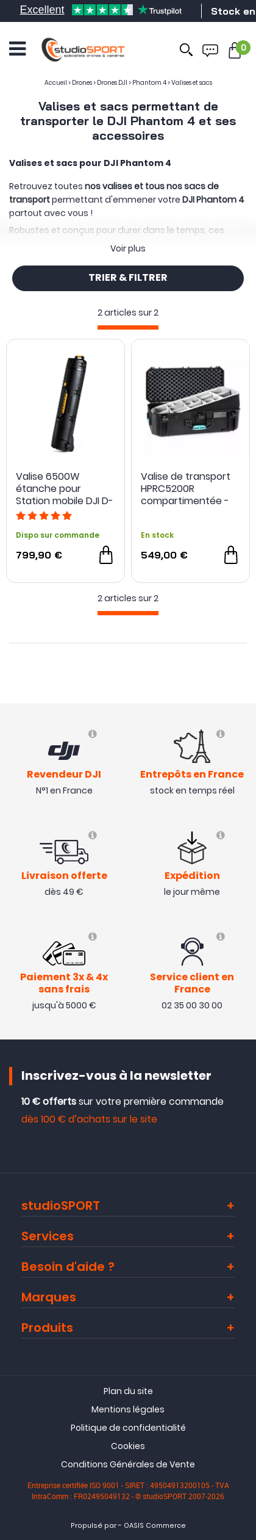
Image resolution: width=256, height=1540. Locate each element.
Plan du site (128, 1391)
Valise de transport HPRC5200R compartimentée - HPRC (185, 489)
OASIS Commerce (155, 1525)
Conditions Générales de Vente (128, 1464)
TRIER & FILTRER (128, 278)
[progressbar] (128, 327)
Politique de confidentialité (128, 1428)
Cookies (128, 1446)
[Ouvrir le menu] (17, 49)
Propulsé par (93, 1525)
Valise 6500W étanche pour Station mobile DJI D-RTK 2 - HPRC (64, 489)
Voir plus (128, 248)
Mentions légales (128, 1409)
